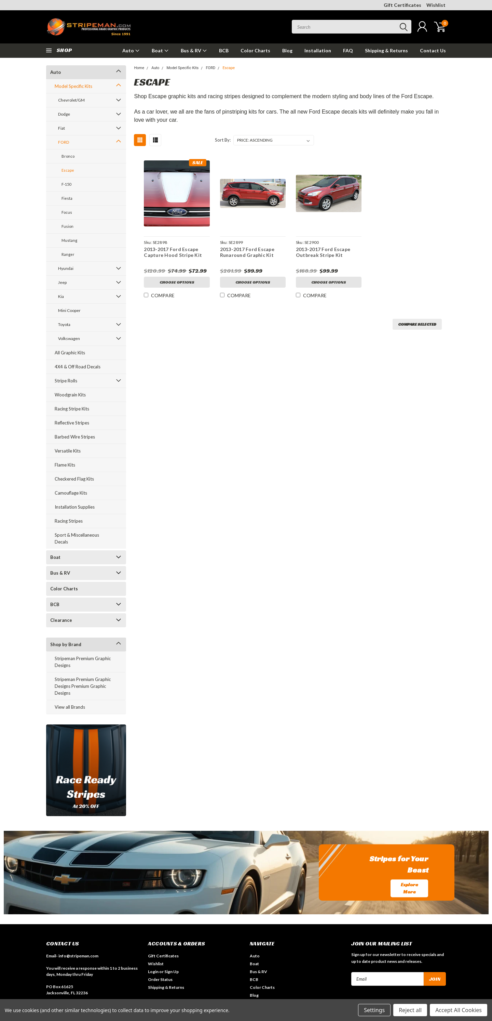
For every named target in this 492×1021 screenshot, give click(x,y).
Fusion (67, 226)
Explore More (409, 888)
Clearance (61, 620)
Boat (160, 50)
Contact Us (433, 50)
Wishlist (436, 5)
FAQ (348, 50)
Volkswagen (69, 338)
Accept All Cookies (458, 1010)
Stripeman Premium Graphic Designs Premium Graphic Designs (83, 686)
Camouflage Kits (71, 493)
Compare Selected (417, 324)
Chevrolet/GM (71, 100)
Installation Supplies (75, 507)
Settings (374, 1010)
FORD (63, 142)
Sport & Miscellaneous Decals (77, 538)
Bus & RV (194, 50)
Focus (67, 212)
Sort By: (223, 140)
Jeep (62, 282)
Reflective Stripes (72, 423)
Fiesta (67, 198)
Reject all (410, 1010)
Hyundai (65, 268)
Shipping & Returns (386, 50)
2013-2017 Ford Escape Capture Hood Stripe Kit (173, 252)
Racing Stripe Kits (72, 408)
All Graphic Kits (70, 352)
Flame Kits (65, 465)
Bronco (68, 156)
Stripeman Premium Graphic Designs (83, 662)
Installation (317, 50)
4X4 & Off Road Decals (77, 366)
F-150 (66, 184)
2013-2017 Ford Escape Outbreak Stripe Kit (323, 252)
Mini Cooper (69, 310)
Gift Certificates (402, 5)
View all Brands (70, 707)
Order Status (160, 979)
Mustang (69, 240)
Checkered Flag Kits (74, 479)
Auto (131, 50)
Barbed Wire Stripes (75, 437)
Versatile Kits (68, 451)
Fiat (61, 128)
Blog (287, 50)
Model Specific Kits (73, 86)
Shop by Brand (65, 644)
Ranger (68, 254)
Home (139, 68)
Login (153, 971)
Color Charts (255, 50)
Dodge (64, 114)
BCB (224, 50)
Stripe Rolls (66, 380)
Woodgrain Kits (70, 394)
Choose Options (177, 282)
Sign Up (171, 971)
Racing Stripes (69, 521)
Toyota (64, 324)
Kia (61, 296)
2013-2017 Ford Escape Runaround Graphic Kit (247, 252)
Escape (68, 170)
